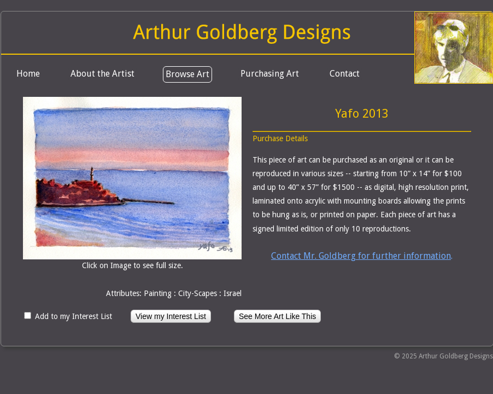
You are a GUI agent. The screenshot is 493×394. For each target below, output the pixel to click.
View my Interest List (171, 316)
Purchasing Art (269, 73)
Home (28, 73)
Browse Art (187, 74)
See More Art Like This (277, 316)
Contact (345, 73)
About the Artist (102, 73)
